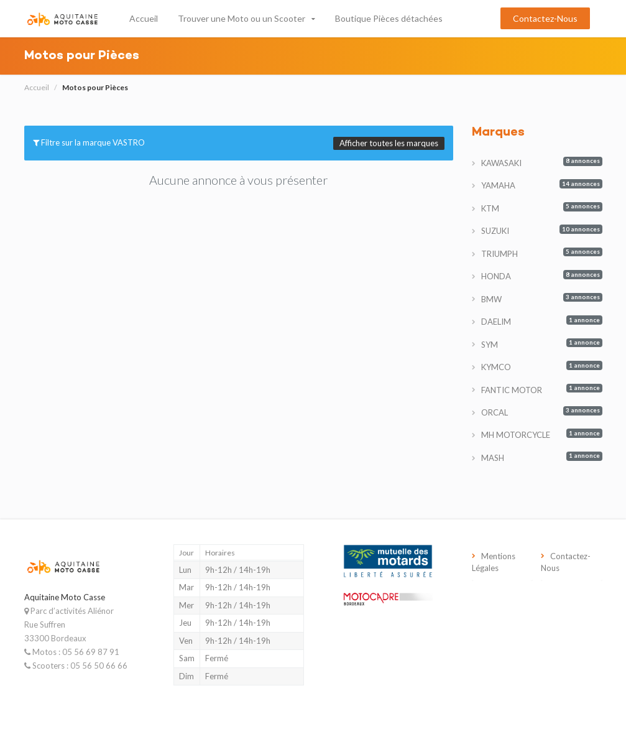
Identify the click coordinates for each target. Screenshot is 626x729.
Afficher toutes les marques (388, 143)
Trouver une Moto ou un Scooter (241, 18)
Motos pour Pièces (95, 87)
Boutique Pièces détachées (389, 18)
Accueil (143, 18)
